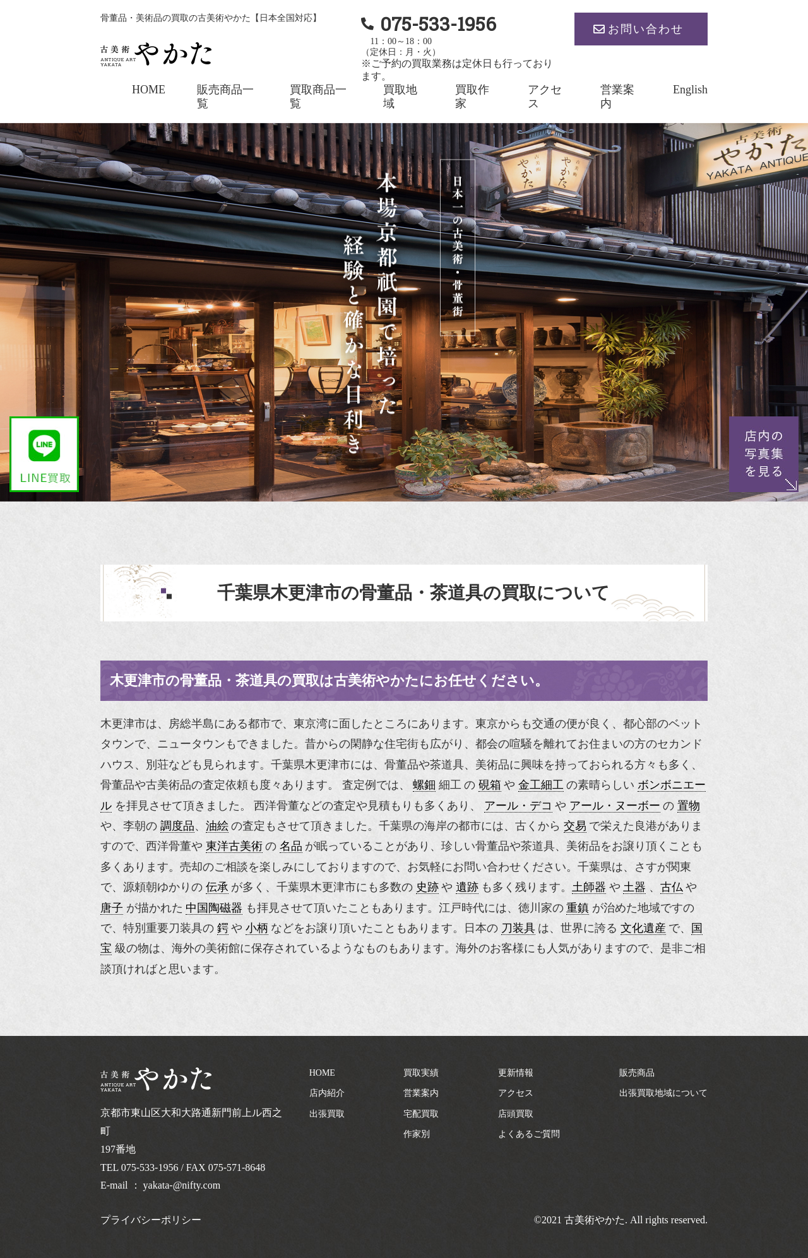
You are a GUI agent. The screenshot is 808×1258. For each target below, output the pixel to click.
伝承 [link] (217, 887)
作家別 (416, 1134)
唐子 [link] (111, 908)
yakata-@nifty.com (182, 1185)
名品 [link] (291, 846)
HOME (148, 89)
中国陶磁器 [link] (214, 908)
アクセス (515, 1093)
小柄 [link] (257, 928)
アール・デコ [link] (518, 805)
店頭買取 (515, 1114)
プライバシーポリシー (150, 1219)
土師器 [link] (589, 887)
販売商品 (637, 1073)
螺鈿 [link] (424, 785)
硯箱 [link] (489, 785)
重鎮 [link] (577, 908)
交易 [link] (575, 826)
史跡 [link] (427, 887)
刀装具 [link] (518, 928)
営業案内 (421, 1093)
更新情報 (515, 1073)
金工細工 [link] (541, 785)
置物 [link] (688, 805)
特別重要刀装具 (163, 928)
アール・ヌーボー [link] (614, 805)
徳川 (529, 908)
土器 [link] (634, 887)
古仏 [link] (671, 887)
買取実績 (421, 1073)
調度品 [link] (177, 826)
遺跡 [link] (467, 887)
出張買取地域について (663, 1093)
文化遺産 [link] (643, 928)
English (690, 89)
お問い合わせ (646, 29)
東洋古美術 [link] (234, 846)
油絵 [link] (217, 826)
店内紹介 (327, 1093)
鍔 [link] (223, 928)
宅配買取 (421, 1114)
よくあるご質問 (529, 1134)
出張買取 (327, 1114)
